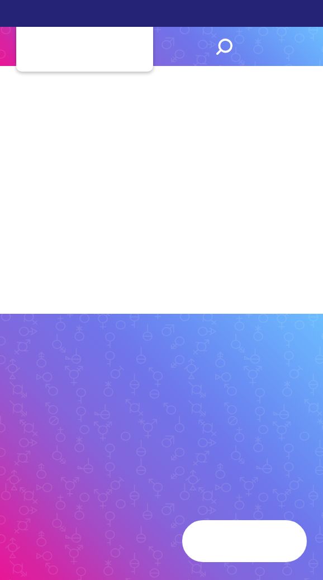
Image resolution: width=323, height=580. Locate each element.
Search (224, 47)
